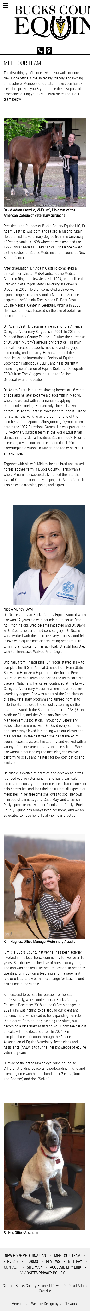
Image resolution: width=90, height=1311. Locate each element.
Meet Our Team (67, 1255)
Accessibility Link (65, 1267)
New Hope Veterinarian (25, 1255)
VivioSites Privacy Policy (42, 1272)
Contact (11, 1267)
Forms (32, 1261)
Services (10, 1261)
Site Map (34, 1267)
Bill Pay (75, 1261)
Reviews (53, 1261)
